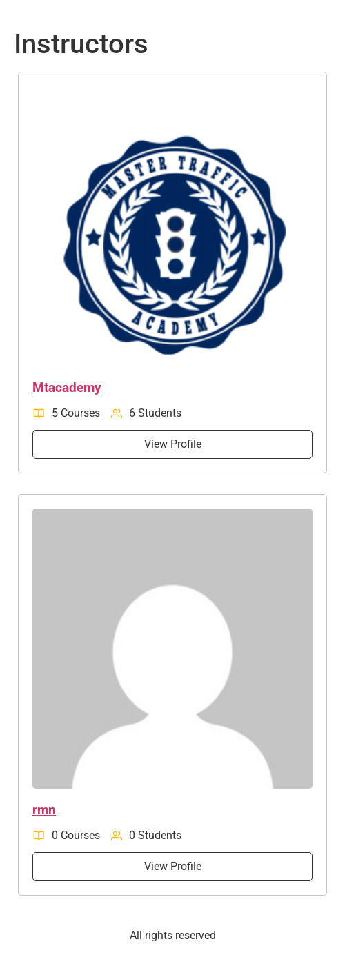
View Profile (172, 444)
